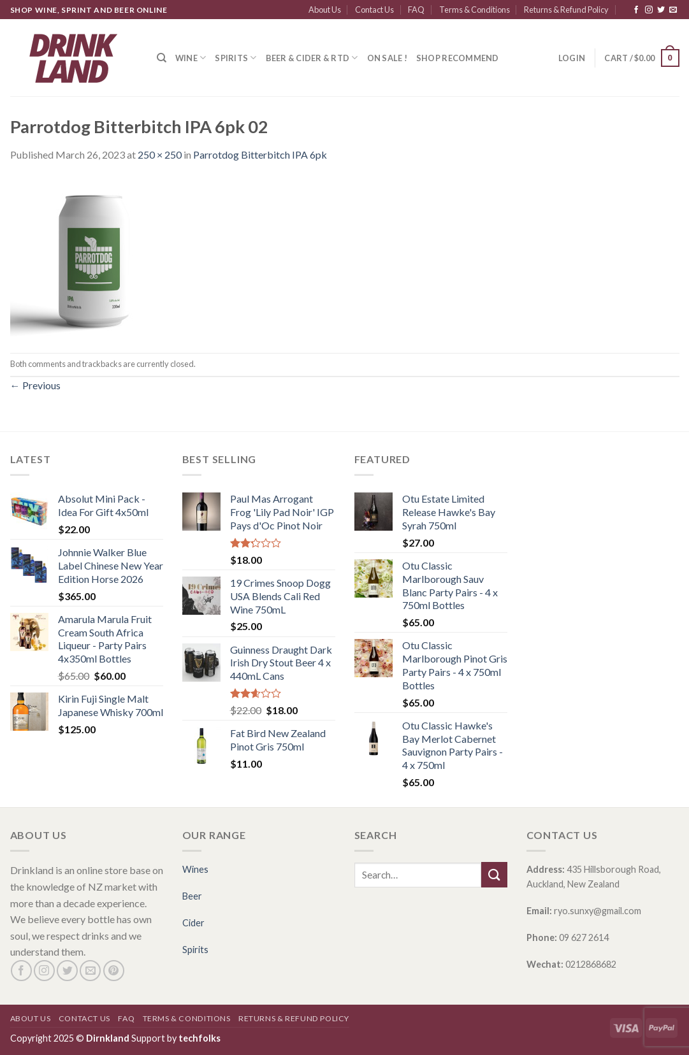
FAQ (416, 9)
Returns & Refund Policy (566, 9)
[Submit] (494, 874)
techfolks (199, 1038)
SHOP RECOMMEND (457, 58)
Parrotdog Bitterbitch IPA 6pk (260, 154)
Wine (190, 58)
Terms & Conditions (474, 9)
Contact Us (374, 9)
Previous (35, 385)
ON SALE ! (387, 58)
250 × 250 (160, 154)
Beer (192, 896)
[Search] (161, 58)
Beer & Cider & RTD (312, 58)
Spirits (235, 58)
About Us (324, 9)
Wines (195, 869)
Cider (193, 922)
